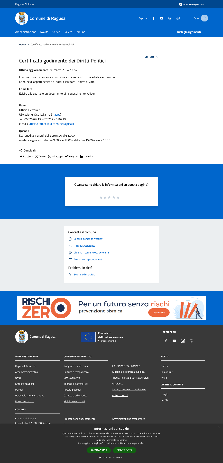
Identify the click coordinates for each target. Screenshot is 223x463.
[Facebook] (150, 18)
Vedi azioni (152, 57)
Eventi (164, 400)
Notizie (164, 366)
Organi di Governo (25, 366)
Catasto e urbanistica (75, 395)
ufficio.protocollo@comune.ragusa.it (51, 123)
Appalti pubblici (72, 390)
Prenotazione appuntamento (79, 419)
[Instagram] (166, 18)
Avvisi (164, 378)
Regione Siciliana (24, 4)
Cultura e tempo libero (76, 372)
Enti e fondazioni (24, 384)
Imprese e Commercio (76, 384)
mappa (56, 114)
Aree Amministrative (26, 372)
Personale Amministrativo (29, 395)
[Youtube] (158, 18)
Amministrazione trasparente (128, 419)
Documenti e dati (24, 401)
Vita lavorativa (72, 378)
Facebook (26, 156)
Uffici (18, 378)
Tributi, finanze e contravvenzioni (130, 378)
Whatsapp (55, 156)
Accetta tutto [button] (99, 450)
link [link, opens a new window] (143, 443)
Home (22, 44)
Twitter (40, 156)
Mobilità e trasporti (74, 401)
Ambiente (117, 383)
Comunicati (167, 372)
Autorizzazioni (120, 395)
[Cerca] (204, 18)
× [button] (219, 427)
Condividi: (27, 150)
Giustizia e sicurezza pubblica (128, 372)
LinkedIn (86, 156)
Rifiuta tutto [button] (124, 450)
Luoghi (164, 394)
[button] (111, 457)
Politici (19, 390)
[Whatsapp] (174, 18)
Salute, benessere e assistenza (129, 389)
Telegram (71, 156)
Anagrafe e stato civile (76, 366)
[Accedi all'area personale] (191, 4)
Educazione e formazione (126, 366)
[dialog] (111, 443)
